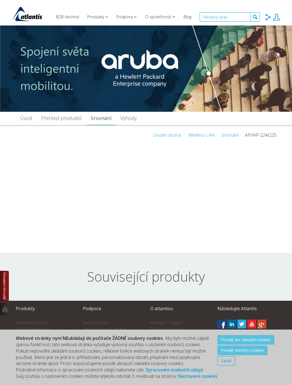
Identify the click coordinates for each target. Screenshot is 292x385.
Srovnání (101, 118)
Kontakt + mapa (165, 323)
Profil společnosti (167, 329)
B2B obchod (67, 16)
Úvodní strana (167, 135)
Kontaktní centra (32, 323)
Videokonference (32, 329)
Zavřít (226, 360)
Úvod (26, 118)
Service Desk (95, 323)
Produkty (97, 16)
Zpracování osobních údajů (174, 370)
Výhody (128, 118)
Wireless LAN (201, 135)
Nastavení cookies (197, 376)
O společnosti (160, 16)
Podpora (126, 16)
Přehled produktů (61, 118)
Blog (187, 16)
